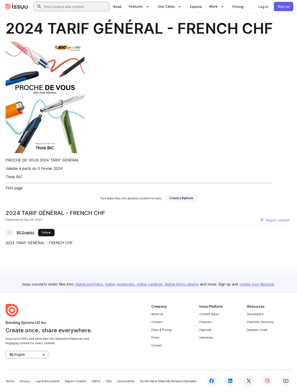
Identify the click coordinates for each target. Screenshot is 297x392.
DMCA (96, 381)
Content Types (209, 314)
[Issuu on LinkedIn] (230, 380)
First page (14, 188)
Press (155, 337)
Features (205, 322)
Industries (206, 337)
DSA (109, 381)
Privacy (25, 381)
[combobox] (75, 6)
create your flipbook (256, 284)
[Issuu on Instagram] (267, 380)
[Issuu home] (17, 6)
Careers (157, 322)
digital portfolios (89, 284)
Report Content (75, 381)
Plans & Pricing (161, 330)
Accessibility (126, 381)
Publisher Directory (260, 322)
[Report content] (274, 220)
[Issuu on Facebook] (211, 380)
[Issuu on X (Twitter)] (248, 380)
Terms (10, 381)
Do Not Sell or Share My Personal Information (168, 381)
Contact (156, 345)
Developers (255, 314)
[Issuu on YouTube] (285, 380)
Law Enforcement (47, 381)
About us (157, 314)
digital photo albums (182, 284)
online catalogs (149, 284)
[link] (117, 6)
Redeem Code (257, 330)
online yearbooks (120, 284)
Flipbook (205, 330)
